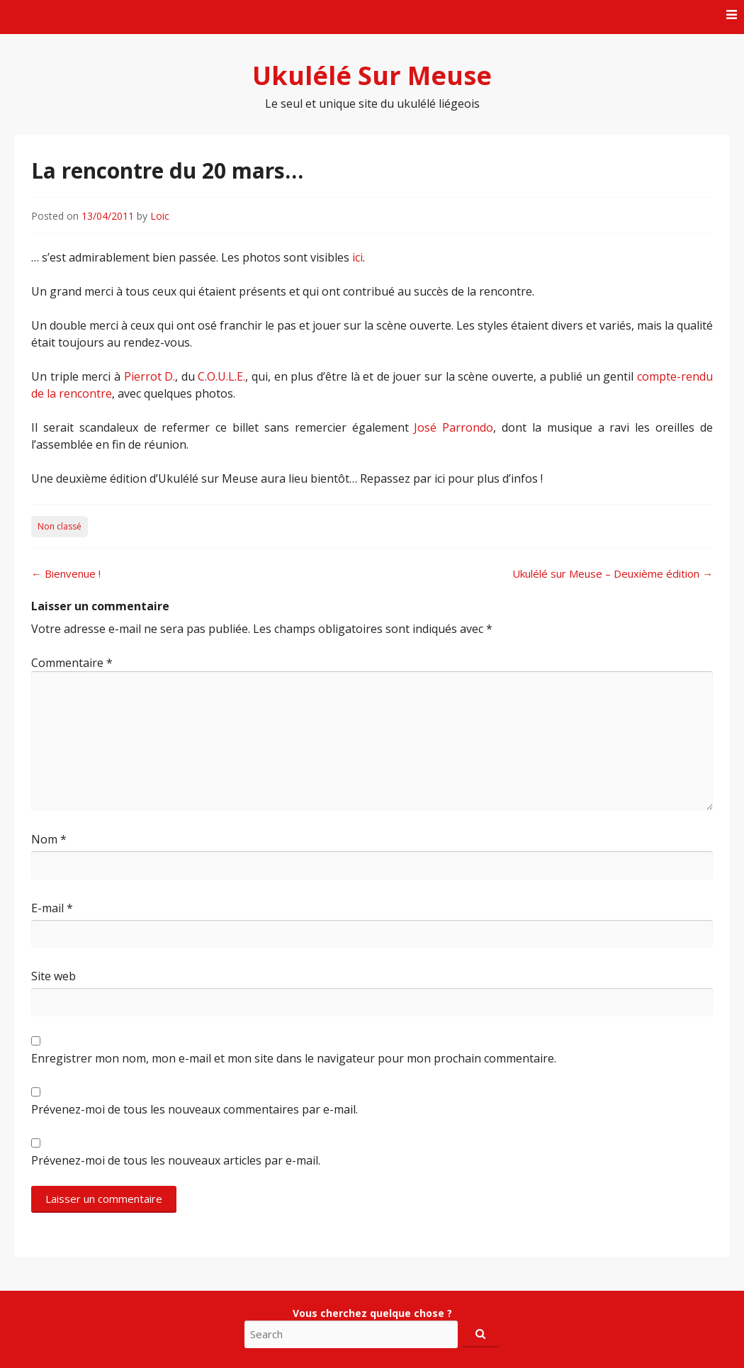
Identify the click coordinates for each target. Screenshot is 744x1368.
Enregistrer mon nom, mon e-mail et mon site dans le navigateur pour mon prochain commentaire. (293, 1058)
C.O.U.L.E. (221, 376)
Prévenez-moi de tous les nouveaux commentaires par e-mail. (194, 1109)
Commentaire (72, 663)
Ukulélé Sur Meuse (372, 75)
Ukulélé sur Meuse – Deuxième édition (612, 573)
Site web (53, 976)
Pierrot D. (150, 376)
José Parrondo (453, 427)
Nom (49, 839)
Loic (159, 216)
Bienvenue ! (66, 573)
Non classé (59, 526)
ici (357, 257)
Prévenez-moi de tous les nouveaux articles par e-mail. (175, 1160)
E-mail (52, 908)
